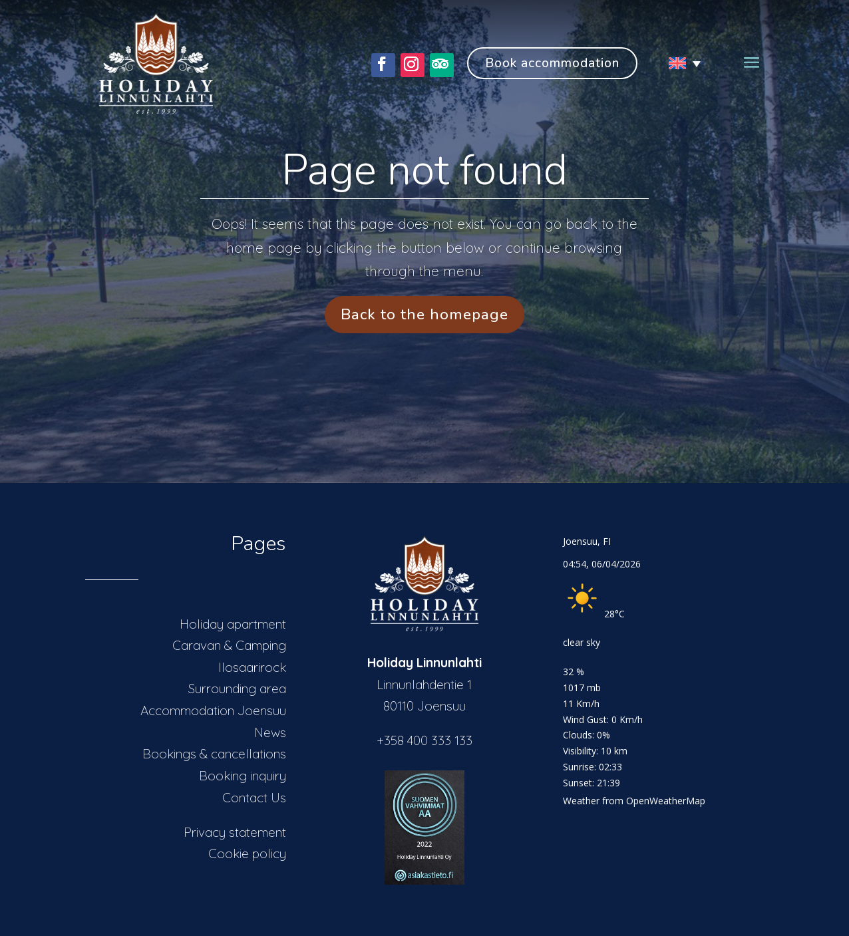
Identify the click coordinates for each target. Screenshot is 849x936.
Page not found (424, 170)
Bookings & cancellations (214, 754)
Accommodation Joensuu (213, 710)
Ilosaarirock (252, 667)
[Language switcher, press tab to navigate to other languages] (679, 63)
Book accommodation (552, 63)
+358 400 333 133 (424, 740)
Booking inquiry (242, 776)
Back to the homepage (424, 314)
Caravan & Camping (229, 645)
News (270, 732)
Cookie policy (247, 853)
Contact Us (254, 798)
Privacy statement (235, 832)
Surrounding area (237, 689)
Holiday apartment (233, 624)
